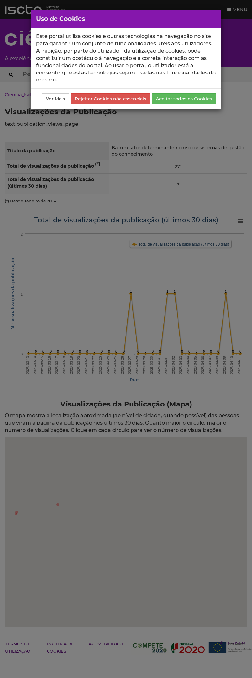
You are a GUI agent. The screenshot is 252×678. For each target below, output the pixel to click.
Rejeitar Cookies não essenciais (110, 99)
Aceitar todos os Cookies (184, 99)
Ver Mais (55, 99)
